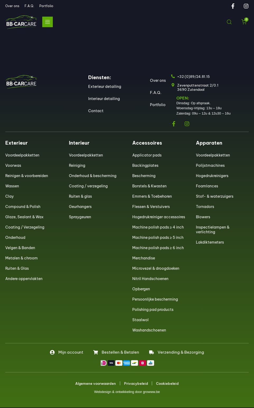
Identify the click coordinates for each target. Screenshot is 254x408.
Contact (96, 110)
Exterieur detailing (104, 86)
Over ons (12, 6)
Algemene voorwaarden (95, 384)
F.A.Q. (29, 6)
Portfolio (46, 6)
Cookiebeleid (167, 384)
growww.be (151, 392)
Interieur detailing (104, 98)
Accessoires (147, 143)
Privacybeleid (136, 384)
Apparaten (209, 143)
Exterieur (16, 143)
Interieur (79, 143)
